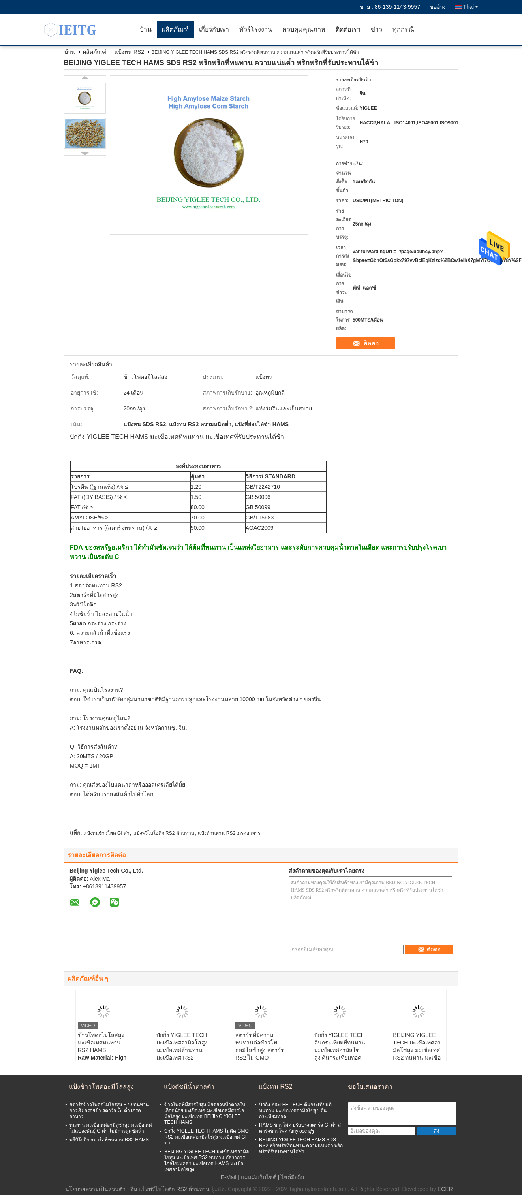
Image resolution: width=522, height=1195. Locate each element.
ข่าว (376, 29)
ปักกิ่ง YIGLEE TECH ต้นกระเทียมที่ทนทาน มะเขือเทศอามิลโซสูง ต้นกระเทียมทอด (339, 1046)
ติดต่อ (371, 343)
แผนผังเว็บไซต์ (258, 1177)
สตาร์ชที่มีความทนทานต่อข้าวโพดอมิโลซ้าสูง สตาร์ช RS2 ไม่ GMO (260, 1046)
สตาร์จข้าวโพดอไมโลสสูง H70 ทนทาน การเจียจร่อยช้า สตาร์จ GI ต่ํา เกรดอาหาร (109, 1110)
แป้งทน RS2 (129, 52)
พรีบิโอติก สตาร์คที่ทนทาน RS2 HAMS (109, 1139)
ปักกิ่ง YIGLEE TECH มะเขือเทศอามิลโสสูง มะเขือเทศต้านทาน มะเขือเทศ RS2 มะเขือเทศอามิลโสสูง (182, 1050)
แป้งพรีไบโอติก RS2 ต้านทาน (163, 833)
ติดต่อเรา (348, 29)
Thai (470, 7)
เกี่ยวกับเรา (214, 29)
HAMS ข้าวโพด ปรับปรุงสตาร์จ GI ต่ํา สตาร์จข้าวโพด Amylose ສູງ (300, 1128)
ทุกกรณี (403, 29)
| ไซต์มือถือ (291, 1177)
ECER (445, 1189)
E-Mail (229, 1177)
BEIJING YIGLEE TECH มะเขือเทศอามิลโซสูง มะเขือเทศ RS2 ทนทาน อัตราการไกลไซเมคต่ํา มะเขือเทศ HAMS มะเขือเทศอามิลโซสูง (206, 1160)
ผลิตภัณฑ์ (175, 29)
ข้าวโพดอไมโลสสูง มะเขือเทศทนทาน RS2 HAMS (101, 1042)
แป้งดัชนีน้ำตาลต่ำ (189, 1086)
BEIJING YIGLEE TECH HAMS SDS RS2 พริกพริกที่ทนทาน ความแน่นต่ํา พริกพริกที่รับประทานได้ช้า (301, 1145)
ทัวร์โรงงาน (255, 29)
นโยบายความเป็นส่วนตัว (95, 1189)
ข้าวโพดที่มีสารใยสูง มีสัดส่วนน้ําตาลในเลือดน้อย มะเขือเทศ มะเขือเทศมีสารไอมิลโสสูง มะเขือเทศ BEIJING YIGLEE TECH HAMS (204, 1113)
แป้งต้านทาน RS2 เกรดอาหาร (229, 833)
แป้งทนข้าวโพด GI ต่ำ (107, 833)
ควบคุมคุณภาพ (303, 29)
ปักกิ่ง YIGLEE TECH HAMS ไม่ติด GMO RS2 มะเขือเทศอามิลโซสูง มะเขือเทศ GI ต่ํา (206, 1137)
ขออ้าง (438, 7)
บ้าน (146, 29)
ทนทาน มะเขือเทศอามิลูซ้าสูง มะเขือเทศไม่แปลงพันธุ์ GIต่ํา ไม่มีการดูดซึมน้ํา (110, 1128)
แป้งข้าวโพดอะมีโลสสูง (101, 1086)
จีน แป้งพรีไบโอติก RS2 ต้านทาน (170, 1189)
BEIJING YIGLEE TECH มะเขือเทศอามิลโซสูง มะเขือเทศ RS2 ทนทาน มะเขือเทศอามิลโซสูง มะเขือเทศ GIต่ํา (417, 1054)
